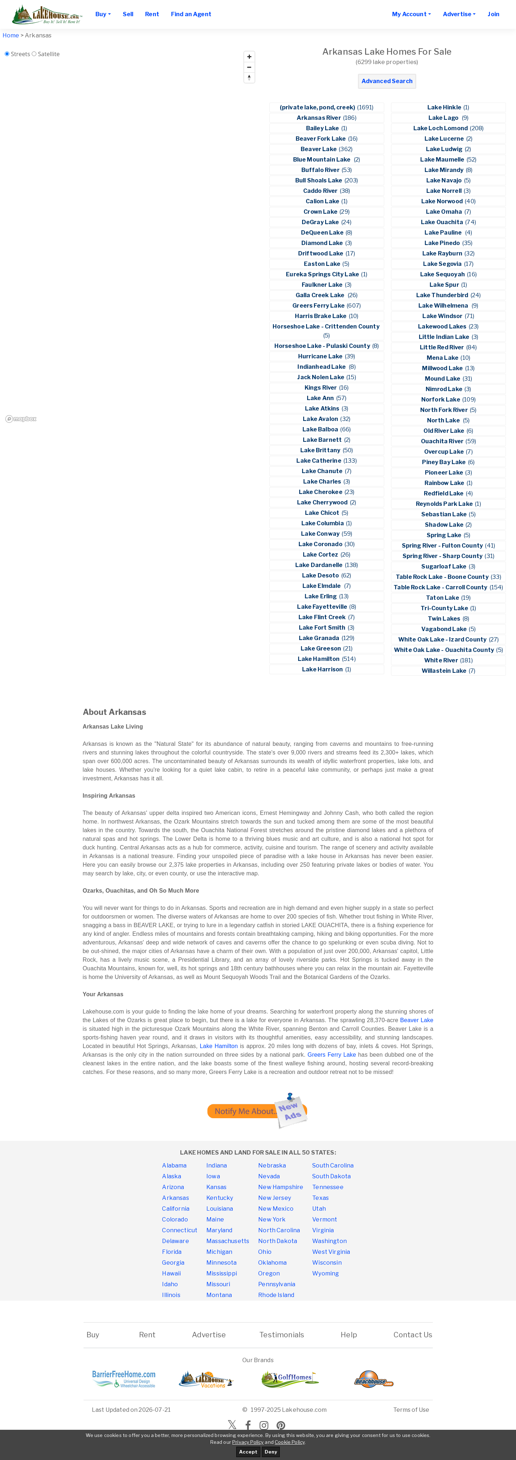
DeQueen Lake (323, 232)
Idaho (170, 1284)
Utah (319, 1208)
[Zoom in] (249, 56)
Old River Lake (444, 430)
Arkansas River (319, 117)
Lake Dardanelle (319, 565)
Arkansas (175, 1197)
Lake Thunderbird (443, 295)
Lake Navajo (444, 180)
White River (441, 660)
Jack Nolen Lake (321, 377)
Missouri (218, 1284)
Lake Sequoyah (443, 274)
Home (11, 35)
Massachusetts (227, 1241)
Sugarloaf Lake (444, 566)
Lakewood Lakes (442, 326)
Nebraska (272, 1165)
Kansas (216, 1187)
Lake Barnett (323, 439)
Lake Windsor (442, 316)
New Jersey (274, 1197)
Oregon (269, 1273)
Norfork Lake (441, 399)
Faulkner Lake (323, 284)
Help (349, 1334)
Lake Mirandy (445, 170)
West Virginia (331, 1251)
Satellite (49, 54)
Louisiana (219, 1208)
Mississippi (221, 1273)
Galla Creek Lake (321, 295)
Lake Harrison (323, 669)
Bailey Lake (323, 128)
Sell (128, 14)
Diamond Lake (322, 243)
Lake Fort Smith (323, 627)
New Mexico (275, 1208)
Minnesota (221, 1262)
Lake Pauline (444, 232)
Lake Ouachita (442, 222)
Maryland (219, 1230)
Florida (171, 1251)
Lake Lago (444, 117)
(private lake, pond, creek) (318, 107)
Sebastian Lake (444, 514)
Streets (20, 54)
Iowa (213, 1176)
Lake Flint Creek (323, 617)
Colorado (175, 1219)
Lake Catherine (319, 460)
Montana (219, 1295)
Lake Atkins (323, 408)
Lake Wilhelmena (444, 305)
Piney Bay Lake (444, 462)
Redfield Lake (444, 493)
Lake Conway (321, 533)
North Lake (444, 420)
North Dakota (277, 1241)
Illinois (171, 1295)
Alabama (174, 1165)
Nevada (269, 1176)
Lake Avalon (321, 419)
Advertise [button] (457, 14)
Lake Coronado (321, 544)
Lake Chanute (323, 471)
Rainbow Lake (445, 483)
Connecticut (179, 1230)
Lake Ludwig (445, 149)
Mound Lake (443, 378)
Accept (248, 1452)
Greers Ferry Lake (319, 305)
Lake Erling (321, 596)
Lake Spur (445, 284)
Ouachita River (443, 441)
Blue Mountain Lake (323, 159)
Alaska (171, 1176)
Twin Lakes (445, 618)
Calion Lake (323, 201)
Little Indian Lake (445, 337)
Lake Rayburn (442, 253)
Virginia (323, 1230)
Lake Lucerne (445, 138)
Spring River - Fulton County (443, 545)
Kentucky (219, 1197)
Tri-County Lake (445, 608)
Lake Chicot (323, 512)
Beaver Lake (319, 149)
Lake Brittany (320, 450)
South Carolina (333, 1165)
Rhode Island (276, 1295)
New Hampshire (280, 1187)
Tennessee (327, 1187)
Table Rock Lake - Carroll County (441, 587)
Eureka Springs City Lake (323, 274)
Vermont (324, 1219)
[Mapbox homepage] (21, 419)
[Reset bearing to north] (249, 77)
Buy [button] (100, 14)
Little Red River (442, 347)
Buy (93, 1334)
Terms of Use (411, 1409)
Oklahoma (272, 1262)
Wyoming (325, 1273)
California (175, 1208)
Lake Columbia (323, 523)
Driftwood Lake (321, 253)
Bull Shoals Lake (319, 180)
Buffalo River (321, 170)
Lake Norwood (442, 201)
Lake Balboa (320, 429)
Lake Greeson (321, 648)
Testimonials (281, 1334)
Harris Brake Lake (321, 316)
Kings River (321, 387)
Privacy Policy (248, 1442)
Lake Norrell (444, 190)
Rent (152, 14)
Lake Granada (320, 638)
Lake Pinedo (443, 243)
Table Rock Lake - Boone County (443, 576)
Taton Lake (443, 597)
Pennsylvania (276, 1284)
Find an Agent (191, 14)
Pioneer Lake (444, 472)
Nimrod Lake (444, 389)
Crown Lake (321, 211)
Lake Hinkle (444, 107)
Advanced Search (387, 81)
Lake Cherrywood (323, 502)
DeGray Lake (321, 222)
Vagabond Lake (444, 629)
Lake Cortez (321, 554)
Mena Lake (443, 357)
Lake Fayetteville (322, 606)
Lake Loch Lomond (441, 128)
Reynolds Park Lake (445, 503)
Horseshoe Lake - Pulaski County (322, 346)
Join (493, 14)
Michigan (219, 1251)
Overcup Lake (444, 451)
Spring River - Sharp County (443, 556)
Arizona (173, 1187)
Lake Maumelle (442, 159)
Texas (320, 1197)
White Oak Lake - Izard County (443, 639)
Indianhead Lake (322, 366)
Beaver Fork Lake (321, 138)
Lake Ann (321, 398)
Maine (215, 1219)
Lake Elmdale (322, 585)
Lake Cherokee (321, 492)
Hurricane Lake (321, 356)
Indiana (216, 1165)
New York (272, 1219)
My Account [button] (409, 14)
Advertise (209, 1334)
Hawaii (171, 1273)
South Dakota (331, 1176)
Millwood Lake (443, 368)
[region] (130, 236)
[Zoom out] (249, 67)
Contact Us (413, 1334)
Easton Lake (322, 263)
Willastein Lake (445, 670)
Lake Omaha (444, 211)
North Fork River (444, 410)
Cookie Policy (290, 1442)
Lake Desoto (321, 575)
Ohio (265, 1251)
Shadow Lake (445, 524)
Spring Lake (445, 535)
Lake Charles (322, 481)
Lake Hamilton (319, 659)
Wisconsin (326, 1262)
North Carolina (279, 1230)
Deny (271, 1452)
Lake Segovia (443, 263)
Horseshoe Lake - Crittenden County (327, 326)
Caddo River (321, 190)
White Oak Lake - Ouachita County (444, 650)
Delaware (175, 1241)
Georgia (173, 1262)
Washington (329, 1241)
